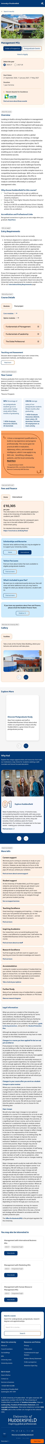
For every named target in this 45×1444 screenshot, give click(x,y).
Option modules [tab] (11, 318)
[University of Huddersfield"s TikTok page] (28, 1431)
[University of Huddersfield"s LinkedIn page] (32, 1431)
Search (22, 1333)
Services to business (7, 1382)
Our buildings (5, 1352)
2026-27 (9, 65)
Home (10, 552)
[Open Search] (42, 3)
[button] (26, 677)
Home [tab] (5, 497)
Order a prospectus (30, 1362)
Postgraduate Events (32, 48)
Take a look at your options (12, 982)
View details (11, 1253)
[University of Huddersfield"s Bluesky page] (13, 1431)
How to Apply (22, 54)
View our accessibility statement (22, 1435)
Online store (28, 1349)
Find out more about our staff (13, 943)
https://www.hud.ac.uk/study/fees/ (15, 531)
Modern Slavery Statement (32, 1358)
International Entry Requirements (20, 284)
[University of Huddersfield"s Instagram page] (24, 1431)
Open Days (37, 1441)
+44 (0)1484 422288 (7, 1386)
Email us (22, 613)
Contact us (4, 1379)
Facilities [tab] (6, 636)
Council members (7, 1349)
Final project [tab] (18, 306)
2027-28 (20, 65)
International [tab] (17, 497)
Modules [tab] (6, 306)
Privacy (26, 1345)
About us (4, 1345)
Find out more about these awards (15, 101)
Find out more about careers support (15, 873)
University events (6, 1363)
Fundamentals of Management (18, 326)
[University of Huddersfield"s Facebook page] (17, 1431)
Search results (9, 11)
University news (6, 1360)
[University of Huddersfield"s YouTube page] (20, 1431)
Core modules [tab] (10, 313)
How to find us (5, 1375)
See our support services (11, 901)
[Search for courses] (22, 1327)
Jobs (2, 1356)
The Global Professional (15, 341)
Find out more (10, 572)
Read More (12, 220)
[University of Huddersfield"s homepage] (23, 1420)
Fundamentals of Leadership (17, 334)
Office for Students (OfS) (14, 1218)
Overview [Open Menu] (5, 1441)
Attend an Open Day (30, 1365)
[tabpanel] (22, 328)
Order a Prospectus (12, 48)
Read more (7, 363)
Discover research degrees (12, 998)
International (25, 552)
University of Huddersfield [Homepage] (10, 3)
